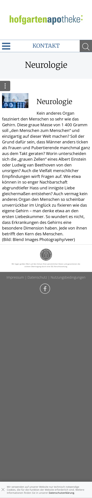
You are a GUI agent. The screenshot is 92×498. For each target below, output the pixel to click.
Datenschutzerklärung (61, 492)
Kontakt (46, 45)
